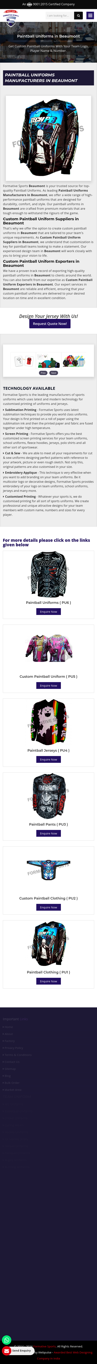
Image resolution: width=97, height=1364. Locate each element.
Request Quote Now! (50, 323)
